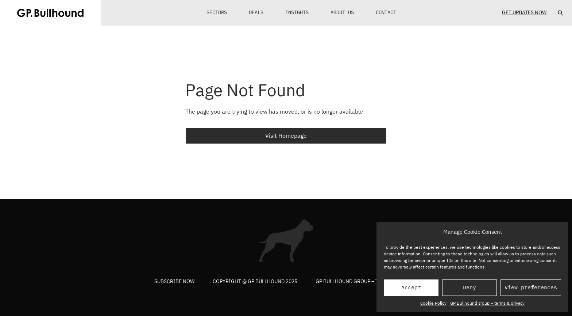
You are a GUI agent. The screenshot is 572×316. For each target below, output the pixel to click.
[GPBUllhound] (50, 13)
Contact (386, 12)
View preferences (531, 287)
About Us (342, 12)
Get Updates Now (524, 12)
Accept (411, 287)
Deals (256, 12)
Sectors (216, 12)
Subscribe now (174, 281)
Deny (469, 287)
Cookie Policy (433, 303)
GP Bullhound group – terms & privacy (487, 303)
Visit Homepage (286, 135)
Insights (297, 12)
